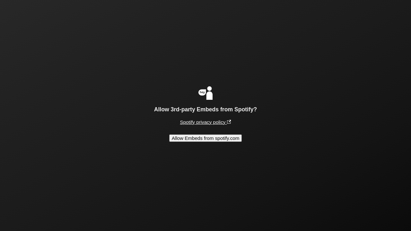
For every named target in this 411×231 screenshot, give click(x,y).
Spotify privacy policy (205, 122)
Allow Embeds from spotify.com (206, 138)
